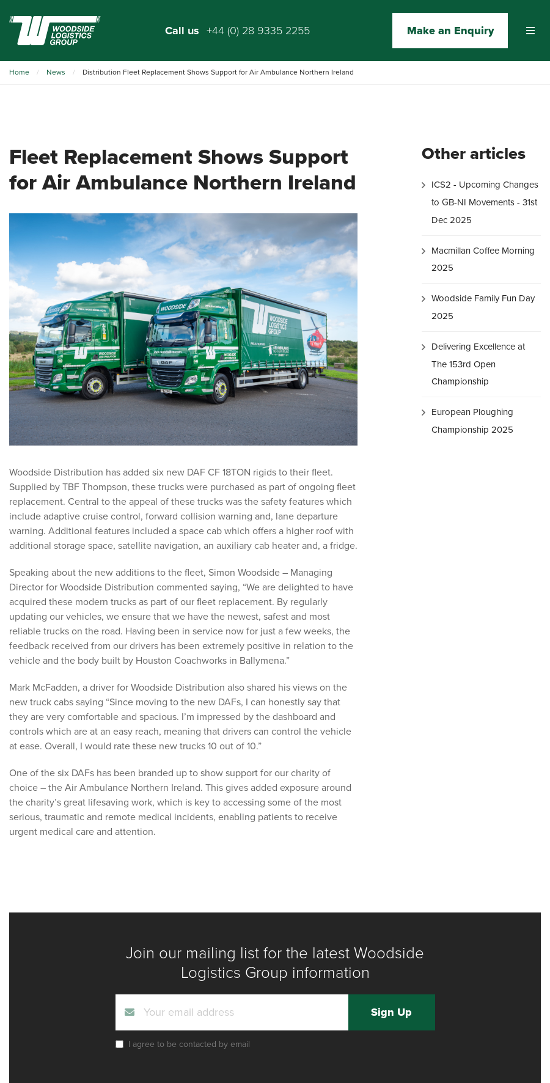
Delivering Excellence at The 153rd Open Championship (478, 364)
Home (19, 72)
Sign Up (391, 1012)
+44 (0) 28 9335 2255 (258, 31)
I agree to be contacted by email (189, 1044)
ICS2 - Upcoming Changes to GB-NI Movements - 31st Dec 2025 (484, 202)
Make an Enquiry (450, 31)
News (55, 72)
